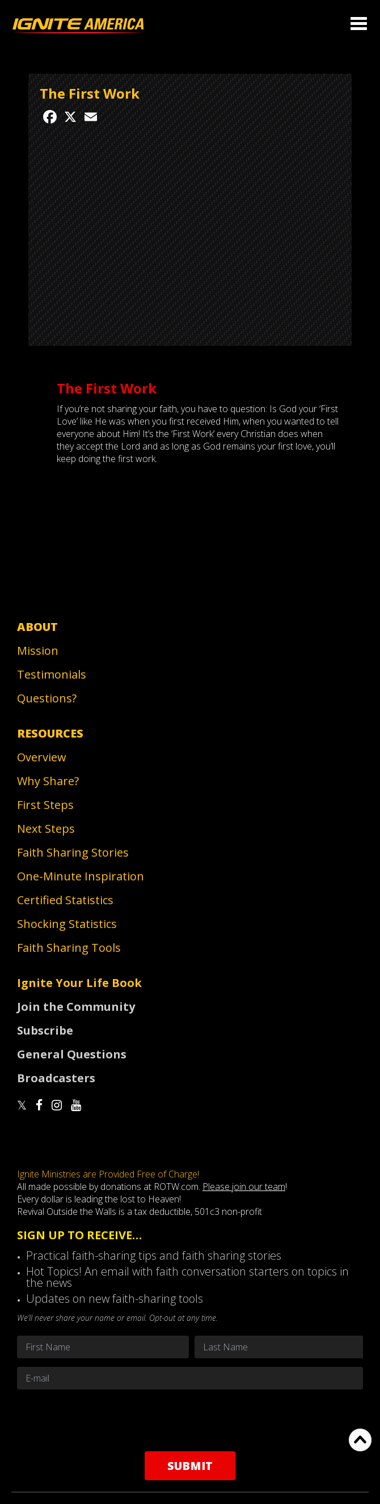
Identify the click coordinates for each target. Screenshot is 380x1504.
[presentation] (190, 1420)
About (37, 626)
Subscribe (45, 1030)
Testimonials (51, 674)
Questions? (47, 698)
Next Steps (46, 828)
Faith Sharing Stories (73, 852)
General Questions (71, 1054)
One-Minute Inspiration (80, 876)
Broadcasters (56, 1078)
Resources (50, 733)
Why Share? (48, 781)
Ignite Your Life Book (79, 982)
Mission (37, 650)
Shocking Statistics (67, 923)
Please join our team (243, 1186)
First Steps (45, 804)
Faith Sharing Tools (69, 947)
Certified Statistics (65, 900)
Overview (41, 757)
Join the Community (76, 1006)
